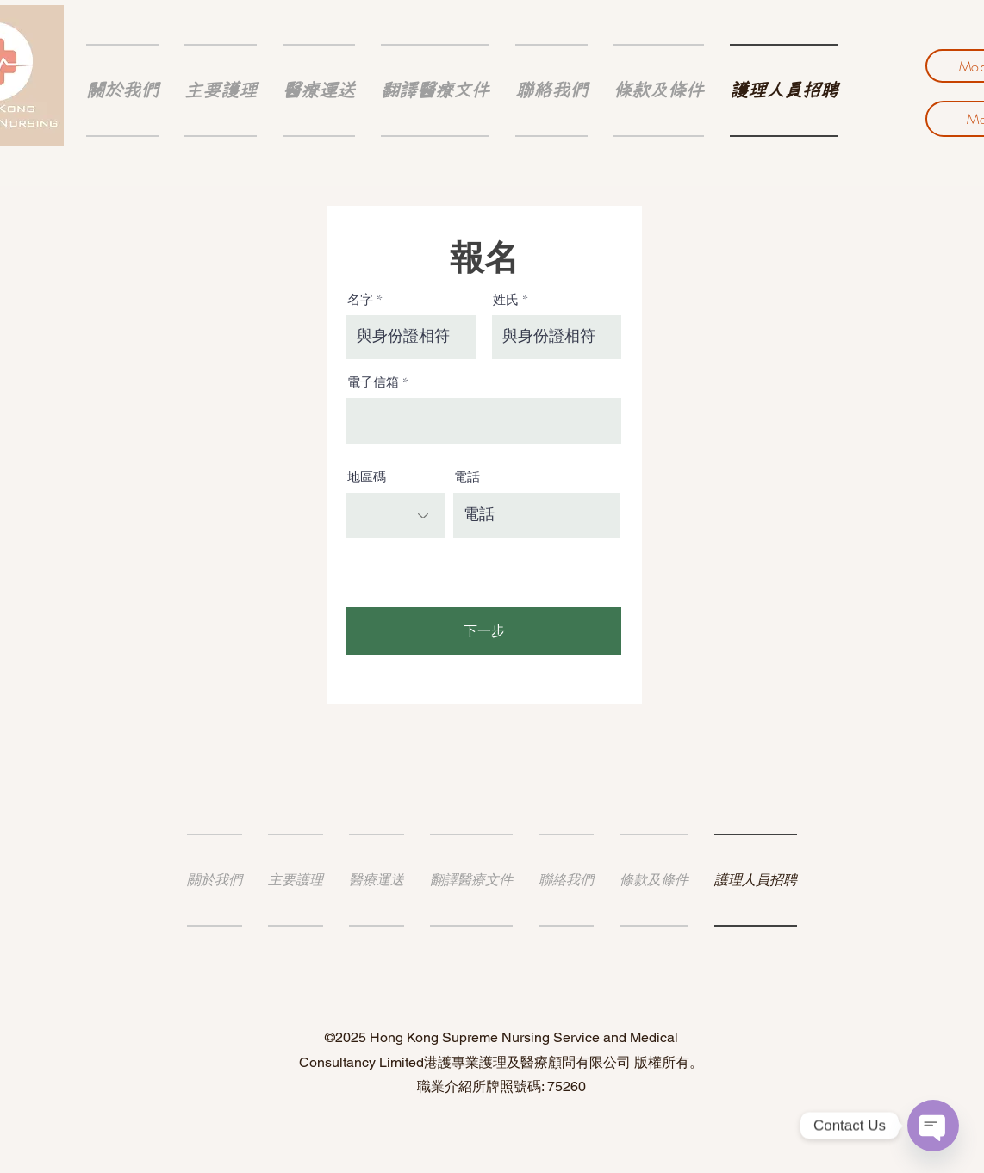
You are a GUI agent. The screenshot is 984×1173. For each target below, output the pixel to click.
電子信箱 (373, 382)
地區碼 (366, 477)
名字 (360, 300)
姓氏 (506, 300)
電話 (467, 477)
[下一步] (483, 631)
